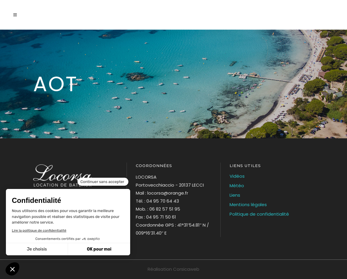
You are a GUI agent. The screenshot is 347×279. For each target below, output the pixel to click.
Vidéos (237, 176)
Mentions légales (248, 204)
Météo (237, 185)
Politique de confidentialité (259, 214)
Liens (235, 195)
